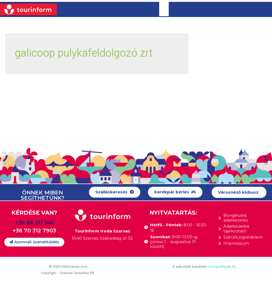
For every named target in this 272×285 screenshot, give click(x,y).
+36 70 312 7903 (34, 230)
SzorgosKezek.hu (222, 267)
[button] (114, 192)
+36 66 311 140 (34, 222)
